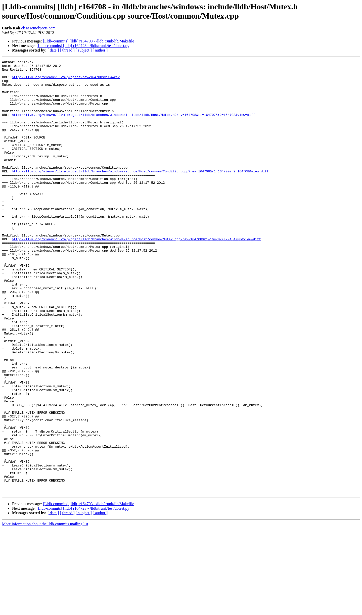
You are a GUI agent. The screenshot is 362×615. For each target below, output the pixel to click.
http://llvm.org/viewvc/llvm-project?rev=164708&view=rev (66, 80)
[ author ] (100, 50)
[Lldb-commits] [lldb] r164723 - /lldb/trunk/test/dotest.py (83, 45)
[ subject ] (84, 50)
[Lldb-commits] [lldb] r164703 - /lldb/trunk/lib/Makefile (88, 41)
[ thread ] (67, 50)
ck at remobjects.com (38, 28)
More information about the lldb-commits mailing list (45, 610)
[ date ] (53, 50)
